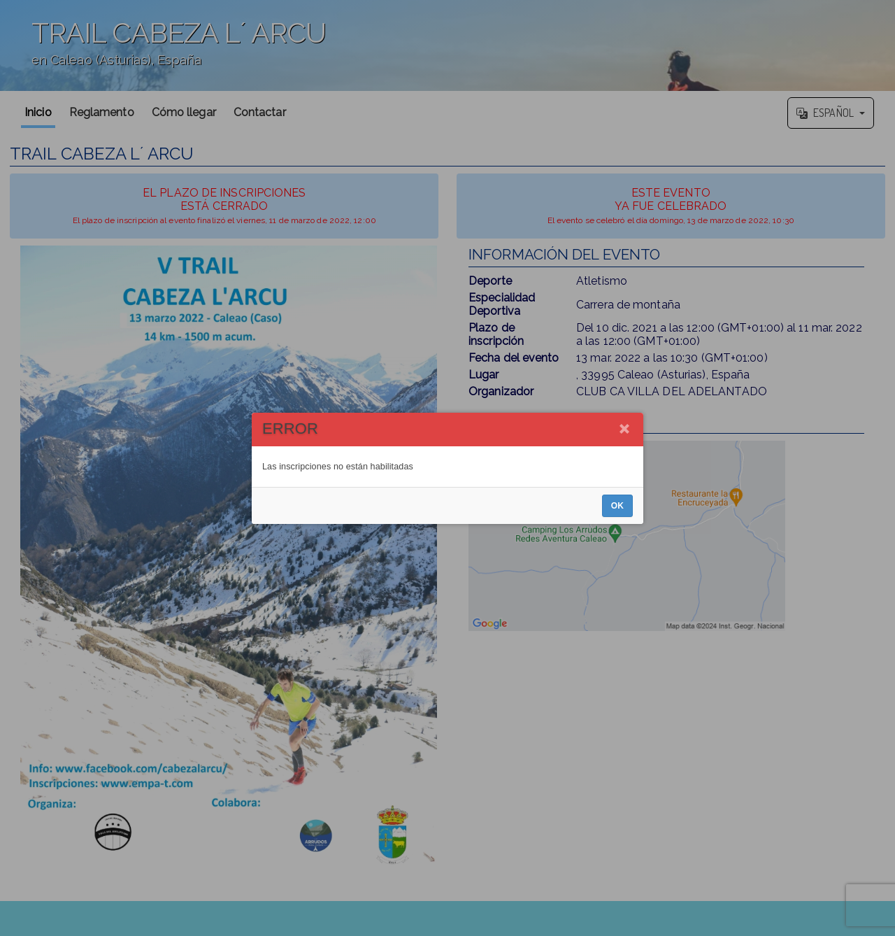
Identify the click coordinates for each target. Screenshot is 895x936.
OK (617, 506)
